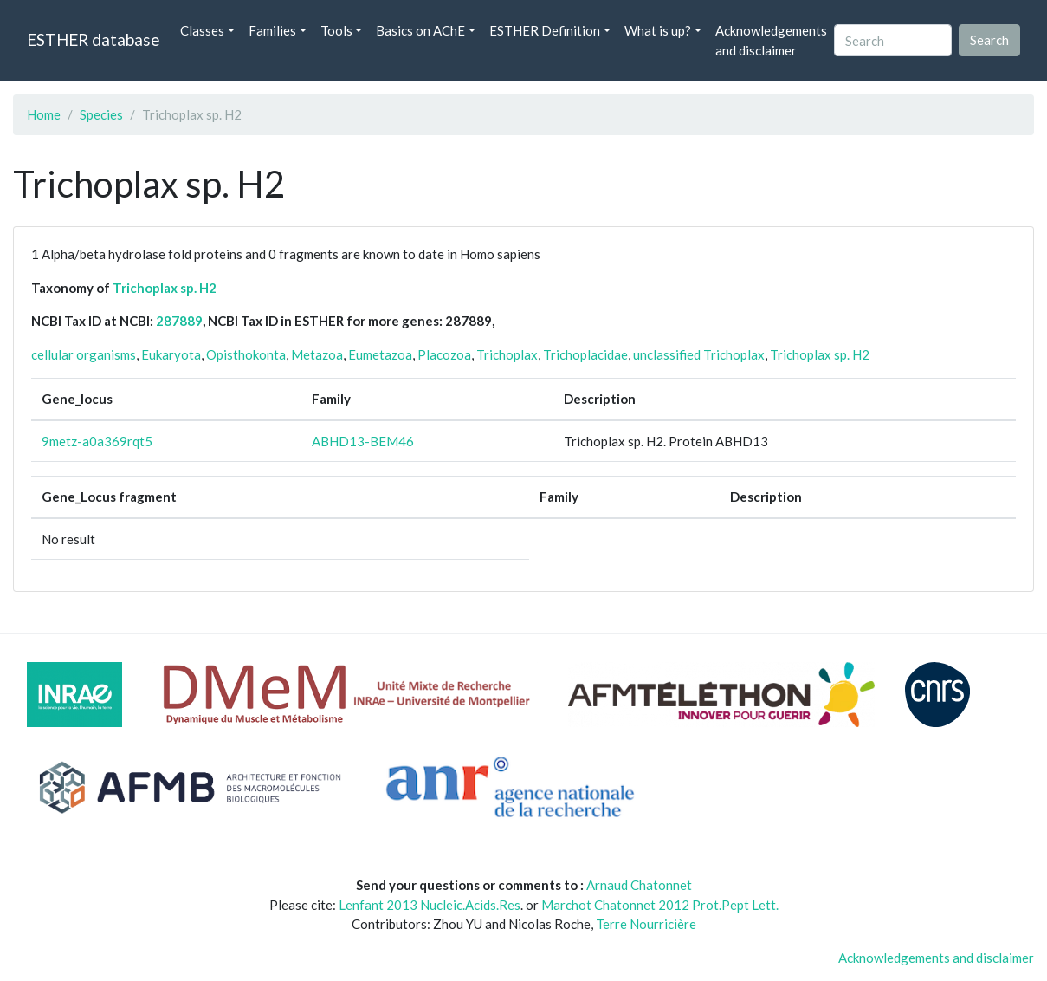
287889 (179, 320)
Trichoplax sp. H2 (165, 288)
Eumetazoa (380, 354)
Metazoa (317, 354)
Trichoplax (507, 354)
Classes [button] (202, 30)
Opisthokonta (246, 354)
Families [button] (272, 30)
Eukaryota (171, 354)
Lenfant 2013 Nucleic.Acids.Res (429, 905)
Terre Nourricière (646, 924)
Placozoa (444, 354)
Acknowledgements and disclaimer (771, 40)
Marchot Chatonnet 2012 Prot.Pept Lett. (660, 905)
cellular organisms (83, 354)
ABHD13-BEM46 (363, 441)
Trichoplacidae (585, 354)
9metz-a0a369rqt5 (97, 441)
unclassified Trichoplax (699, 354)
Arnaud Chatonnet (639, 885)
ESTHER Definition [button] (544, 30)
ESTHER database (93, 39)
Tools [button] (336, 30)
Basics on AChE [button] (420, 30)
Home (44, 114)
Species (101, 114)
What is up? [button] (657, 30)
